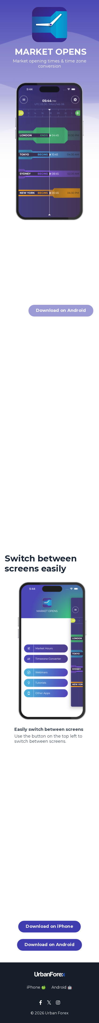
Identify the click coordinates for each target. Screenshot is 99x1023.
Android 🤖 (61, 987)
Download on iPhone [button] (49, 926)
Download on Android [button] (50, 944)
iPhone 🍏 (36, 987)
